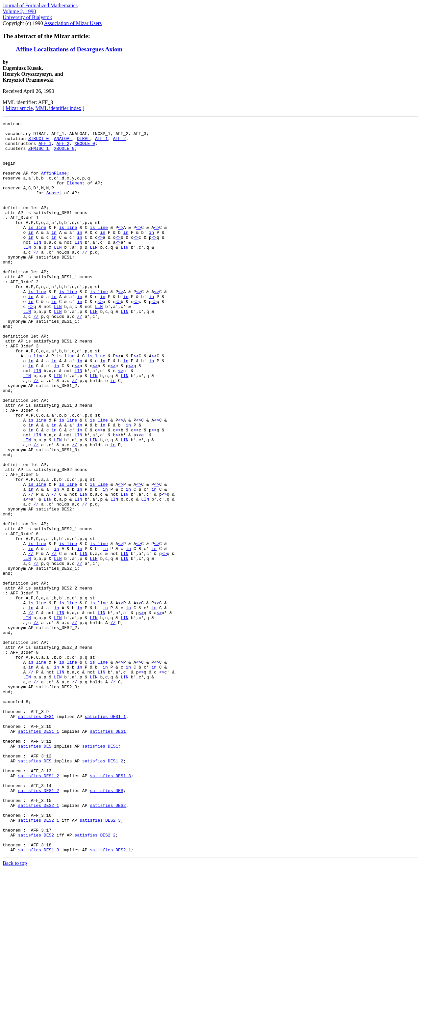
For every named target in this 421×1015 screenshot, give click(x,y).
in (31, 255)
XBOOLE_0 (84, 148)
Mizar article (19, 108)
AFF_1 (101, 142)
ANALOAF (63, 142)
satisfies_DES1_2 (102, 889)
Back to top (15, 1009)
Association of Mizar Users (73, 23)
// (36, 279)
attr (10, 231)
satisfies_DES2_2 (94, 978)
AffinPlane (54, 184)
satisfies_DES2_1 (38, 943)
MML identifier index (59, 108)
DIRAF (83, 142)
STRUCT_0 (38, 142)
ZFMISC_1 (38, 154)
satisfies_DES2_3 (100, 960)
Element (76, 196)
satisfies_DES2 (108, 943)
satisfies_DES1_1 (105, 836)
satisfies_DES (34, 871)
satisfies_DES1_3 (110, 907)
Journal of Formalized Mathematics (40, 5)
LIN (37, 267)
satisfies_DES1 (36, 836)
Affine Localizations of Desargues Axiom (69, 49)
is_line (37, 249)
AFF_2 (119, 142)
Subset (54, 207)
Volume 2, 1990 (19, 11)
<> (120, 249)
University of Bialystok (27, 17)
